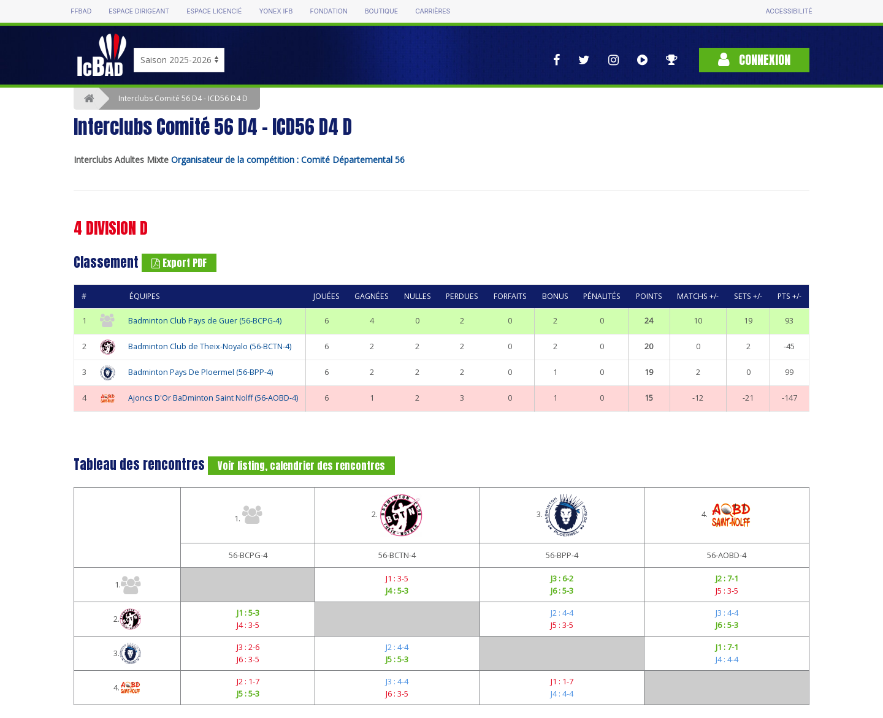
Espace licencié (214, 11)
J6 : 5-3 (562, 590)
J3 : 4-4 (727, 612)
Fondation (328, 11)
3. (562, 515)
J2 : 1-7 (248, 681)
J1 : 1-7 (562, 681)
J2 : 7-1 (727, 578)
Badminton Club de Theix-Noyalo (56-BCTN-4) (209, 346)
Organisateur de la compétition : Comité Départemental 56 (288, 159)
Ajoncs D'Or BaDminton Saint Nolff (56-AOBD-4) (213, 398)
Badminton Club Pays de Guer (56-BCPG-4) (204, 321)
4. (726, 515)
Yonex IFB (275, 11)
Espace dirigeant (139, 11)
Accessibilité (788, 11)
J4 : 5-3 (397, 590)
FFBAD (81, 11)
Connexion (754, 59)
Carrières (432, 11)
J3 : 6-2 (562, 578)
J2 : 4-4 (562, 612)
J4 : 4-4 (727, 659)
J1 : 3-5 (397, 578)
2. (397, 515)
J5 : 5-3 (397, 659)
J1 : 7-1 (727, 646)
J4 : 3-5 (248, 624)
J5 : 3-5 (727, 590)
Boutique (381, 11)
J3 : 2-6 (248, 646)
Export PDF (179, 262)
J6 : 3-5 (248, 659)
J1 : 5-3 (248, 612)
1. (248, 514)
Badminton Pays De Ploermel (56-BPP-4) (200, 372)
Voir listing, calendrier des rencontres (301, 465)
